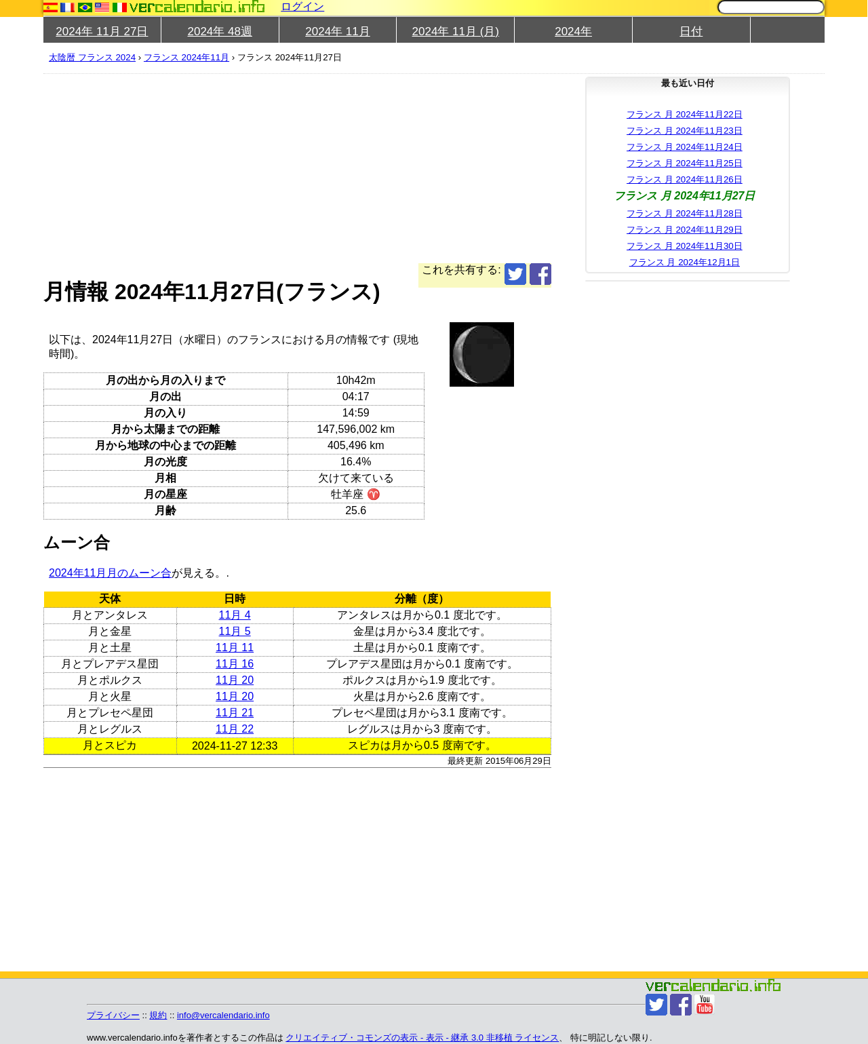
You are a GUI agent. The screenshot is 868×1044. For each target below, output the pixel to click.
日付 (691, 31)
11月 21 (235, 712)
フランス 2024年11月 (186, 57)
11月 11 (235, 647)
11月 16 (235, 664)
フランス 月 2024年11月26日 (685, 179)
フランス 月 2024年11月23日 (685, 130)
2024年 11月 (337, 31)
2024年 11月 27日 (102, 31)
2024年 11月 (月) (456, 31)
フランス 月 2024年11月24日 (685, 147)
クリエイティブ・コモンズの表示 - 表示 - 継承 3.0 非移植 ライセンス (422, 1037)
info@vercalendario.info (223, 1015)
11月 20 (235, 680)
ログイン (302, 6)
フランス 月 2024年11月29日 (685, 230)
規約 (158, 1015)
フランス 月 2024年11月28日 (685, 213)
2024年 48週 (219, 31)
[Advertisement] (297, 168)
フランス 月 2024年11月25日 (685, 163)
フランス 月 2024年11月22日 (685, 114)
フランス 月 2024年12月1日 (684, 262)
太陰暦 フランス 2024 (92, 57)
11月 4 (235, 615)
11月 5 (235, 631)
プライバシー (113, 1015)
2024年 (573, 31)
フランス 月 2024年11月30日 (685, 246)
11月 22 (235, 729)
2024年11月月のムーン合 (110, 573)
